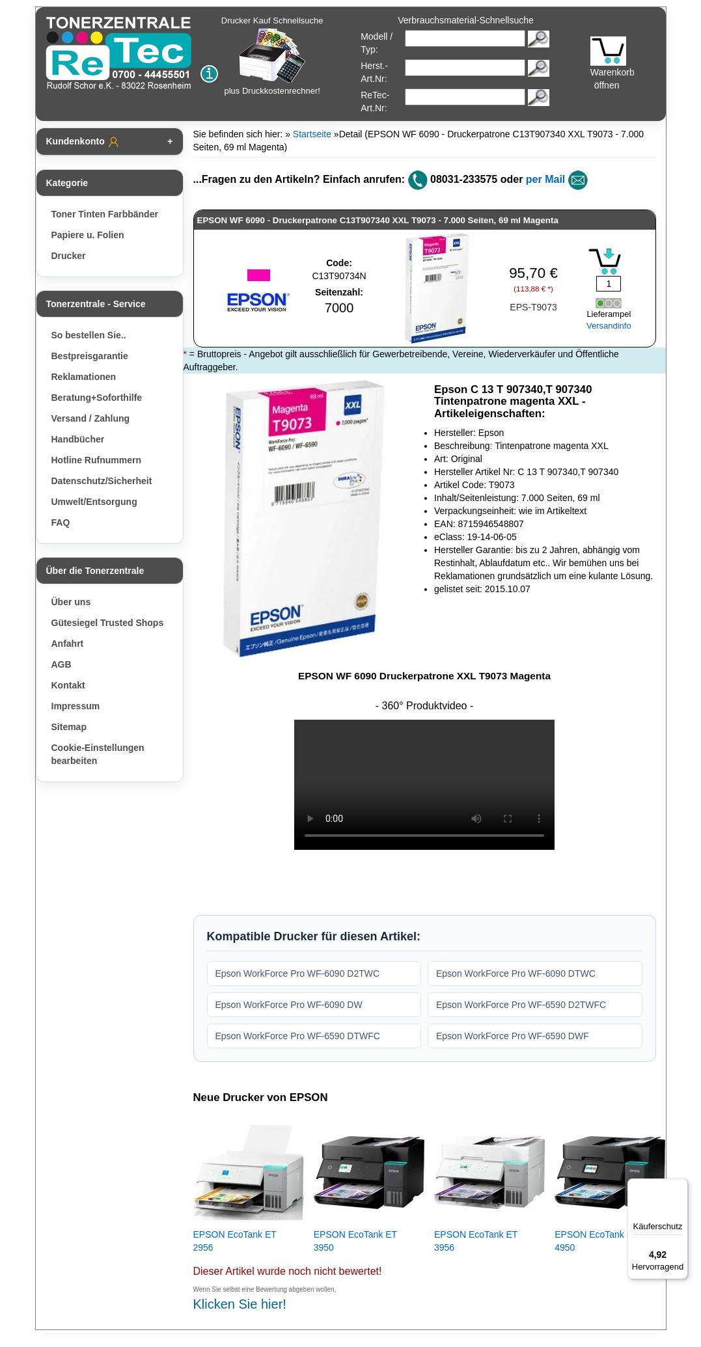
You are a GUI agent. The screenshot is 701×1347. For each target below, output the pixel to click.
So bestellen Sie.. (88, 335)
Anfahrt (67, 643)
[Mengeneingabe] (608, 284)
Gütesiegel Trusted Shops (107, 623)
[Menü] (680, 1186)
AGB (61, 664)
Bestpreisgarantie (89, 356)
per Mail (545, 179)
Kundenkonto (83, 141)
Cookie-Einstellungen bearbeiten (97, 754)
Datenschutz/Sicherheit (101, 481)
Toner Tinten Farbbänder (104, 214)
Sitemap (69, 727)
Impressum (75, 706)
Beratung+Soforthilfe (97, 397)
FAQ (60, 522)
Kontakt (68, 685)
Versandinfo (608, 326)
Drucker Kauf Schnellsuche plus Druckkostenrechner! (272, 56)
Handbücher (78, 439)
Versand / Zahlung (90, 418)
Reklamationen (84, 377)
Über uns (71, 602)
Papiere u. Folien (87, 235)
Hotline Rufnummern (96, 460)
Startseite (312, 134)
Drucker (68, 256)
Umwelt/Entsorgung (94, 502)
